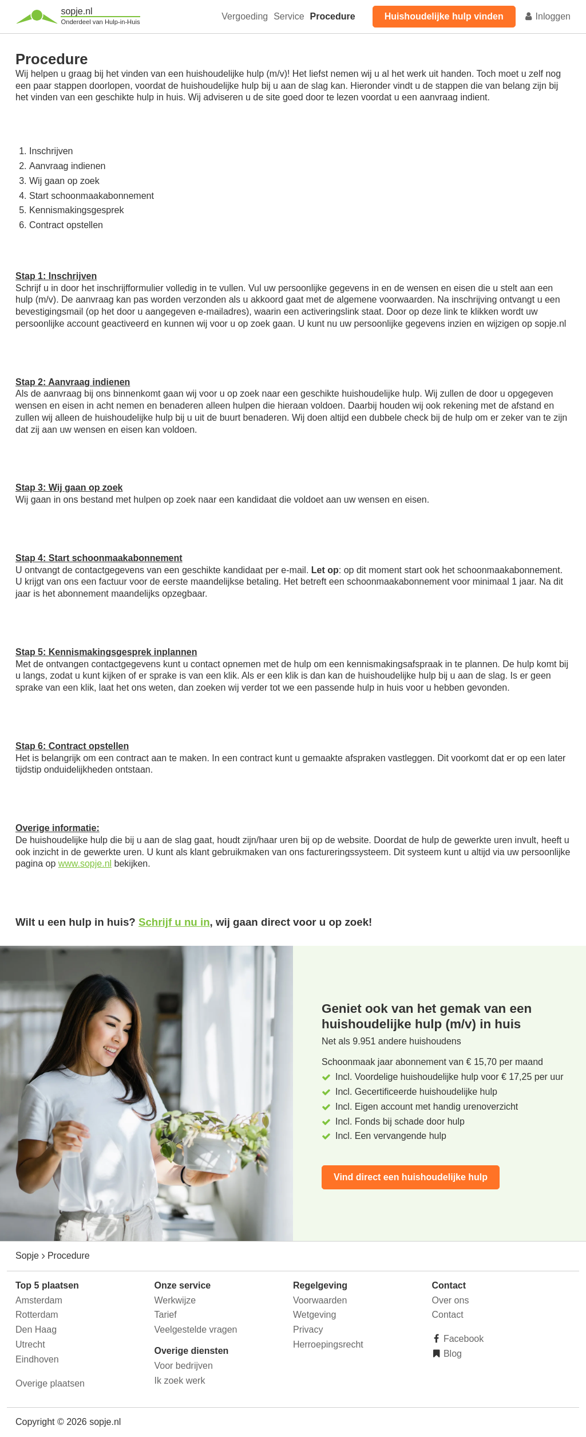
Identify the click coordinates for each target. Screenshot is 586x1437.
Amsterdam (38, 1300)
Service (289, 16)
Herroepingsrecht (328, 1344)
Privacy (308, 1329)
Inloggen (547, 16)
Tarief (166, 1314)
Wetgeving (314, 1314)
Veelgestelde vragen (196, 1329)
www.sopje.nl (85, 863)
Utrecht (30, 1344)
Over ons (450, 1300)
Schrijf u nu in (174, 922)
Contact (448, 1314)
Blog (451, 1353)
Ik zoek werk (180, 1380)
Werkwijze (175, 1300)
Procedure (332, 16)
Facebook (462, 1339)
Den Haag (36, 1329)
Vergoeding (244, 16)
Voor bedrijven (184, 1366)
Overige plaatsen (50, 1383)
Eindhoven (37, 1359)
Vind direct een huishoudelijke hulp (411, 1177)
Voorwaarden (320, 1300)
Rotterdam (36, 1314)
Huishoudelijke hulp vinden (444, 16)
